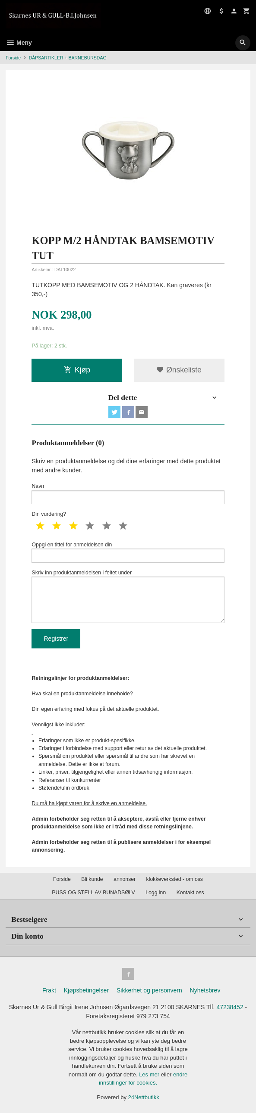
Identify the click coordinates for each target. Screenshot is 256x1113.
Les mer (150, 1074)
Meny (19, 42)
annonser (125, 879)
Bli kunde (92, 879)
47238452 (229, 1007)
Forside (13, 57)
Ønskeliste (179, 370)
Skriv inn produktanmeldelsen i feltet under (128, 596)
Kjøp (77, 370)
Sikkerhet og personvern (149, 990)
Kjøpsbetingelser (86, 990)
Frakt (49, 990)
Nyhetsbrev (205, 990)
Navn (128, 493)
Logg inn (155, 893)
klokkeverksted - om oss (174, 879)
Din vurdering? (49, 514)
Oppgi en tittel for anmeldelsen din (128, 552)
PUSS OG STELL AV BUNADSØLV (93, 893)
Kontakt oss (190, 893)
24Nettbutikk (143, 1097)
